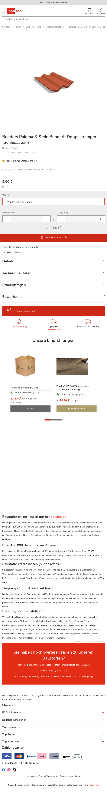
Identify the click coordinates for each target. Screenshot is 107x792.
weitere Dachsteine (55, 26)
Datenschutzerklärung (70, 776)
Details (8, 261)
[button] (48, 419)
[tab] (53, 261)
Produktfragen (14, 285)
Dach (18, 26)
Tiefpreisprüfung (19, 326)
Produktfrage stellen (26, 311)
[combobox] (53, 19)
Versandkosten (54, 329)
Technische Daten (16, 273)
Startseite (6, 26)
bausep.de (94, 785)
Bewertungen (13, 296)
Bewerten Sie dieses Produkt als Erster (36, 169)
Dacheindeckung (33, 26)
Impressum (31, 776)
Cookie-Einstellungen (48, 776)
